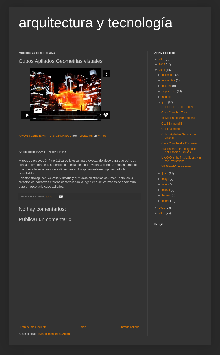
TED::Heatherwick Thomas (178, 118)
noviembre (169, 80)
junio (165, 173)
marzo (166, 190)
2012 (162, 64)
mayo (166, 179)
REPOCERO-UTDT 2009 (177, 107)
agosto (166, 96)
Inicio (83, 327)
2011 (162, 70)
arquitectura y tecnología (95, 22)
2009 (162, 213)
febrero (167, 195)
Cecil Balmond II (171, 123)
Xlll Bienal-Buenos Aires (176, 166)
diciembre (168, 74)
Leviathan (86, 135)
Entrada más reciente (33, 327)
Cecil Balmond (170, 129)
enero (166, 201)
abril (165, 184)
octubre (167, 85)
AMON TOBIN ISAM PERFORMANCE (45, 135)
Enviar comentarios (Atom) (53, 334)
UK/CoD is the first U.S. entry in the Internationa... (181, 159)
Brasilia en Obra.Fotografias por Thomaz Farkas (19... (179, 150)
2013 (162, 59)
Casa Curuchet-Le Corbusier (179, 143)
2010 (162, 207)
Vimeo (102, 135)
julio (165, 102)
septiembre (169, 91)
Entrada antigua (129, 327)
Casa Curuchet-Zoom (174, 112)
